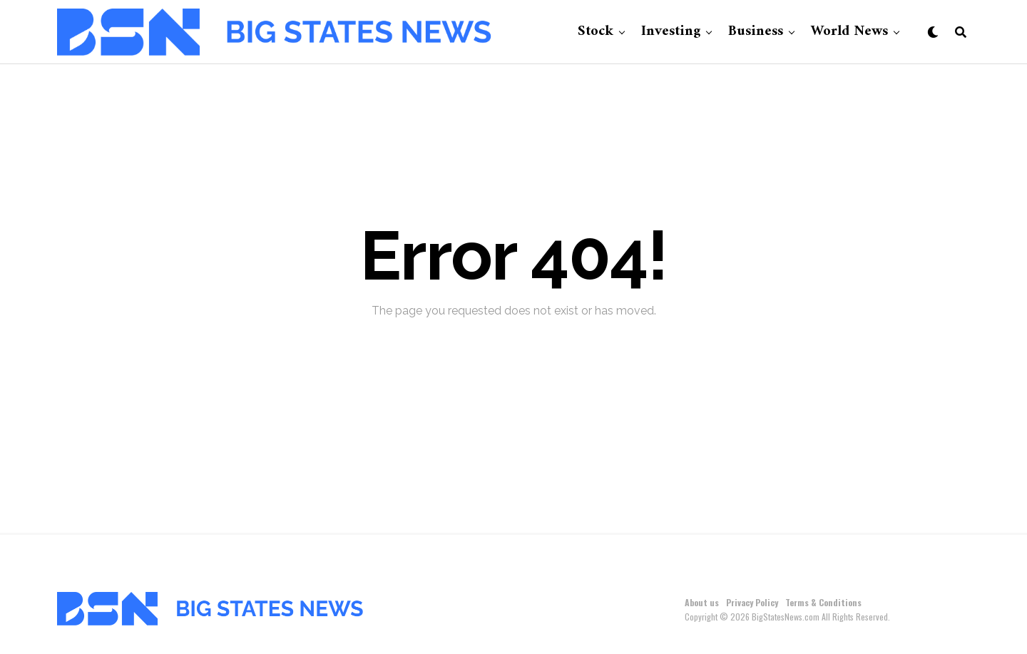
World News (849, 31)
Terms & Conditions (823, 602)
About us (702, 602)
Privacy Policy (752, 602)
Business (755, 31)
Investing (670, 31)
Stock (595, 31)
